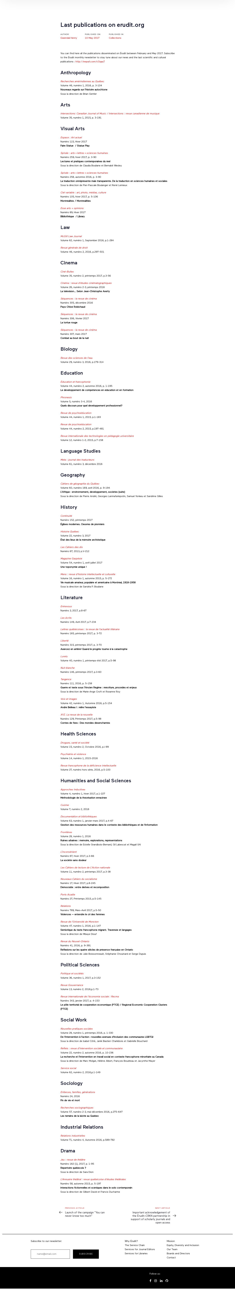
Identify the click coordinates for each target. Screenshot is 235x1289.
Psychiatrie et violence (73, 754)
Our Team (172, 1249)
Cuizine (64, 805)
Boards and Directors (178, 1253)
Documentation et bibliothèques (78, 816)
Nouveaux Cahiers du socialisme (78, 879)
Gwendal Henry (68, 38)
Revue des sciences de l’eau (76, 358)
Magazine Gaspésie (71, 559)
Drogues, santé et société (74, 743)
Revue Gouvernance (71, 985)
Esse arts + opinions (71, 208)
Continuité (66, 516)
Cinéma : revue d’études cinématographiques (85, 283)
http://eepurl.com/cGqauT (91, 62)
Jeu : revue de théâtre (72, 1160)
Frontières (66, 832)
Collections (115, 38)
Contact (171, 1258)
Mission (171, 1241)
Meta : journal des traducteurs (77, 460)
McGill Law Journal (71, 236)
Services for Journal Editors (140, 1249)
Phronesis (66, 397)
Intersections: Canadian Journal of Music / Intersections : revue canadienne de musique (109, 114)
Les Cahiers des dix (71, 547)
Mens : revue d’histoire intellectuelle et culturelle (87, 574)
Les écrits (65, 618)
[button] (189, 8)
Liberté (64, 641)
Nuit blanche (67, 668)
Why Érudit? (131, 1241)
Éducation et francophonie (75, 382)
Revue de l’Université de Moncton (79, 922)
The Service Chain (135, 1245)
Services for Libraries (136, 1253)
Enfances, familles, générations (77, 1092)
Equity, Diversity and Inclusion (183, 1245)
